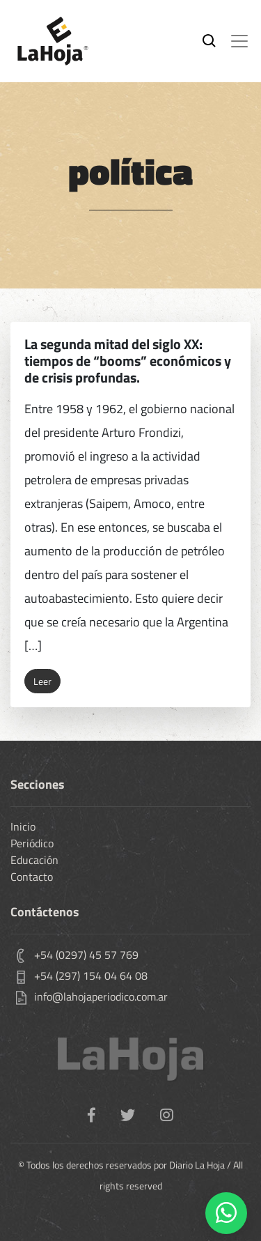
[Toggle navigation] (239, 41)
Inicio (22, 826)
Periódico (32, 843)
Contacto (31, 876)
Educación (34, 859)
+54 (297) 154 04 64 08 (91, 975)
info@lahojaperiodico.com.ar (101, 996)
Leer (42, 681)
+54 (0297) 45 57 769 (86, 954)
